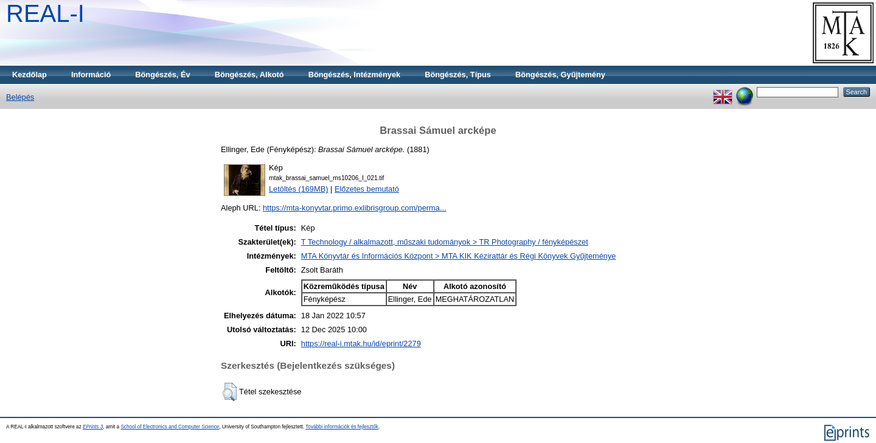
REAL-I (45, 13)
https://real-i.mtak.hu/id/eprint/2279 (361, 343)
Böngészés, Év (162, 74)
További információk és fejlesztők (341, 427)
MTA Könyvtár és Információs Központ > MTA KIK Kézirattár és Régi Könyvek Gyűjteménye (458, 255)
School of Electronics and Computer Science (169, 427)
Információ (91, 74)
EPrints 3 (93, 427)
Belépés (20, 97)
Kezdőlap (29, 74)
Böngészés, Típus (458, 74)
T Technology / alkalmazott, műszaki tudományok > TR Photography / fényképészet (444, 241)
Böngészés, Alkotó (249, 74)
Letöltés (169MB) (298, 189)
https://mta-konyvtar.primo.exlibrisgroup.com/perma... (355, 207)
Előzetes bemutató (367, 189)
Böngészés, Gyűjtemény (560, 74)
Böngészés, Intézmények (354, 74)
